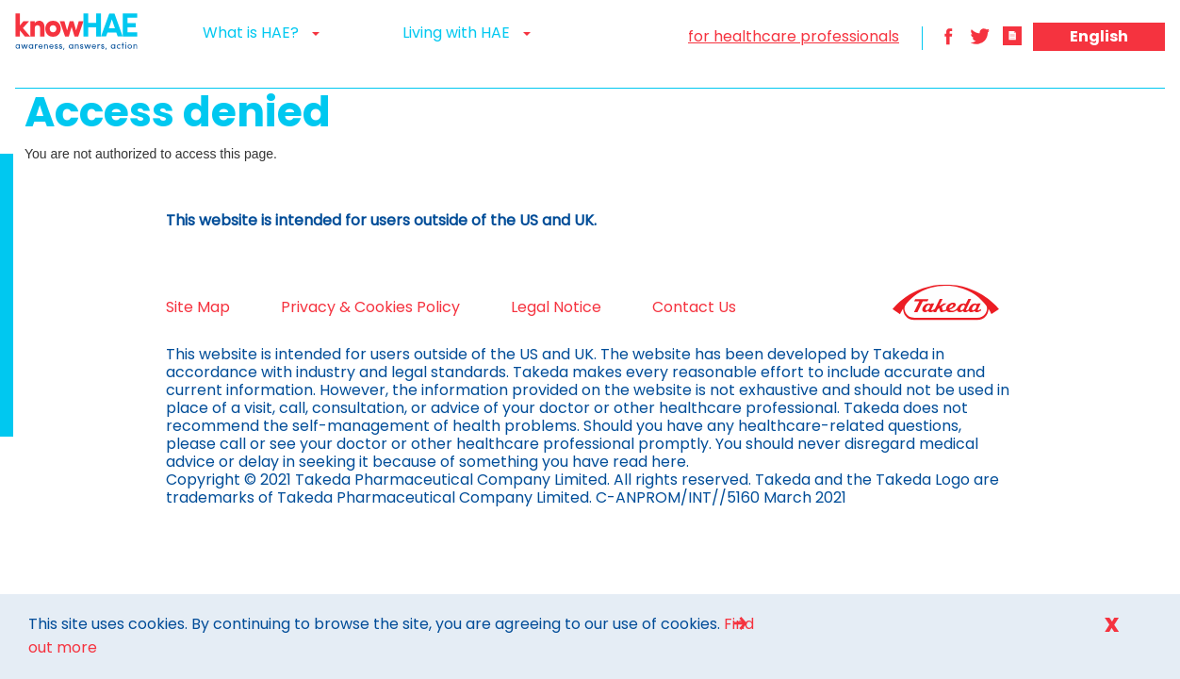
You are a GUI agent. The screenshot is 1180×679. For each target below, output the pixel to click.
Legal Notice (509, 307)
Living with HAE (466, 32)
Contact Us (647, 307)
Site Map (151, 307)
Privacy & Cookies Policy (323, 307)
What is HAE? (261, 32)
